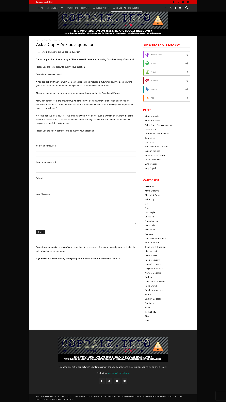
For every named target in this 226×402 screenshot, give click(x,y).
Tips (147, 316)
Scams (148, 294)
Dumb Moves (151, 221)
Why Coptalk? (151, 168)
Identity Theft (151, 251)
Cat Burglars (151, 212)
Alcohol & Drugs (152, 195)
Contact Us (150, 138)
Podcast (149, 277)
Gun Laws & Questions (155, 247)
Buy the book (151, 129)
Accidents (149, 186)
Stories (148, 307)
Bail (146, 203)
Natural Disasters (153, 264)
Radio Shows (151, 285)
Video (147, 320)
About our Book (101, 7)
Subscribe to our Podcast (156, 146)
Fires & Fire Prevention (155, 238)
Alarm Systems (152, 190)
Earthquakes (151, 225)
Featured (149, 234)
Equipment (150, 229)
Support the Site (152, 151)
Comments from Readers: (157, 133)
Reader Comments (154, 290)
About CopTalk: (55, 7)
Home (40, 7)
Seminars (149, 303)
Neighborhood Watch (155, 268)
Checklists (149, 216)
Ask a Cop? (150, 199)
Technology (150, 311)
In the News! (151, 255)
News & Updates (153, 273)
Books (148, 208)
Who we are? (151, 164)
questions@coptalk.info (118, 373)
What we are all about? (78, 7)
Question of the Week (155, 281)
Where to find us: (153, 159)
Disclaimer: (150, 142)
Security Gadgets (153, 298)
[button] (186, 8)
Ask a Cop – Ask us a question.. (126, 7)
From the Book (152, 242)
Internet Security (152, 260)
